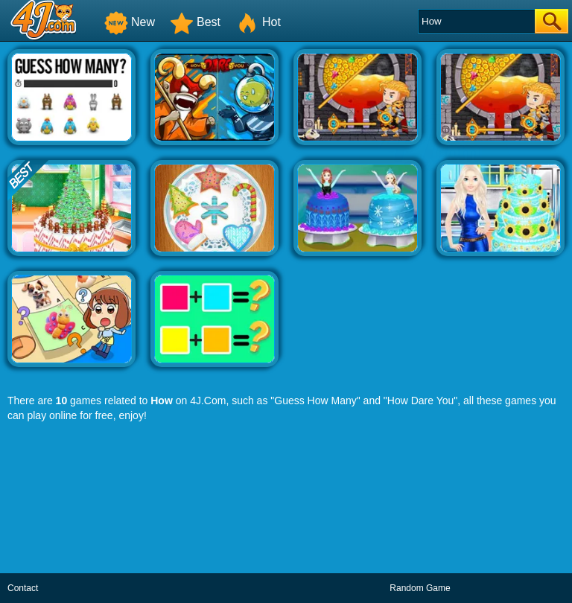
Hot (258, 22)
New (129, 22)
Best (195, 22)
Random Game (420, 588)
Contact (22, 588)
